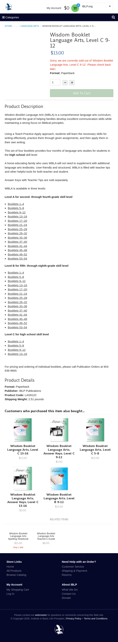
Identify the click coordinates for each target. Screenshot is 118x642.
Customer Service (73, 566)
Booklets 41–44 (17, 246)
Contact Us (69, 593)
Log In (10, 593)
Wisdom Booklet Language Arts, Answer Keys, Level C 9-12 (59, 451)
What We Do (70, 589)
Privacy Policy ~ (75, 618)
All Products (14, 570)
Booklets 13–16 (17, 216)
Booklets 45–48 (17, 250)
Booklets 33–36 (17, 237)
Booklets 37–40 (17, 241)
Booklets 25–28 (17, 229)
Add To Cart (81, 93)
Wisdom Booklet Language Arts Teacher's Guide (46, 536)
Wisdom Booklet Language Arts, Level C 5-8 (95, 450)
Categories (9, 17)
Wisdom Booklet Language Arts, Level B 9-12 (59, 498)
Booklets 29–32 (17, 233)
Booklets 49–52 (17, 254)
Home (10, 566)
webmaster (41, 615)
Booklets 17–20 (17, 220)
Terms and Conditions (96, 618)
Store (8, 26)
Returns (67, 574)
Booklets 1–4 (16, 204)
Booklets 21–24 (17, 224)
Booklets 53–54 (17, 258)
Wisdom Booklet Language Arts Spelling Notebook (18, 536)
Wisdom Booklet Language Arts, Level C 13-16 (22, 450)
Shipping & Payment (74, 570)
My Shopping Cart (18, 589)
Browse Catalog (16, 574)
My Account (54, 8)
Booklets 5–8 (16, 208)
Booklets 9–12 (17, 212)
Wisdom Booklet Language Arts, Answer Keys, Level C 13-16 (22, 500)
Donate (66, 597)
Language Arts (30, 26)
